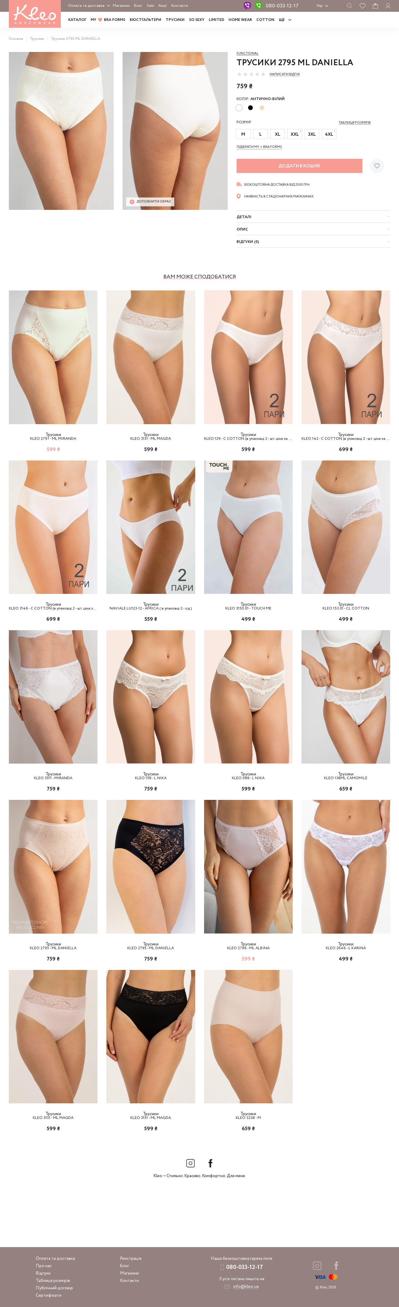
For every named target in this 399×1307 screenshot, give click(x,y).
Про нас (44, 1266)
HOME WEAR (240, 20)
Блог (138, 6)
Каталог (77, 20)
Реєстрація (130, 1258)
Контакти (179, 6)
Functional (247, 53)
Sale (150, 6)
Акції (162, 6)
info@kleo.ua (246, 1286)
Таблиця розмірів (53, 1280)
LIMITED (216, 20)
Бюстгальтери (145, 20)
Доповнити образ (150, 201)
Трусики (175, 20)
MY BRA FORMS (108, 20)
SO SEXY (196, 20)
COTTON (265, 20)
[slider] (251, 74)
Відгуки (43, 1273)
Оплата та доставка (86, 6)
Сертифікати (48, 1295)
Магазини (121, 6)
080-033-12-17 (282, 6)
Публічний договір (54, 1288)
